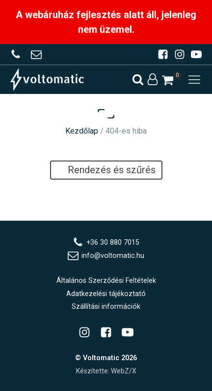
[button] (167, 80)
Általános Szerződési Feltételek (106, 280)
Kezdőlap (81, 131)
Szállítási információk (106, 306)
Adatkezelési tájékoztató (106, 294)
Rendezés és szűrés (106, 170)
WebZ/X (123, 371)
